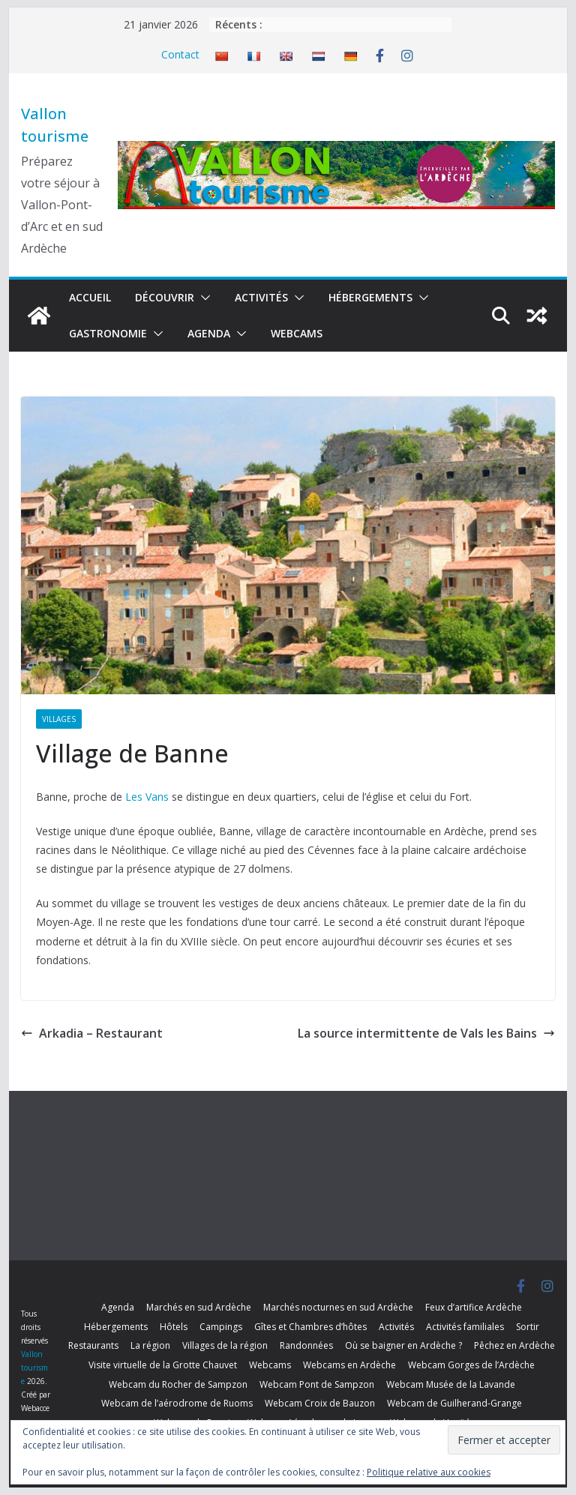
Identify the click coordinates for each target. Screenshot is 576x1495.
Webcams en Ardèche (349, 1365)
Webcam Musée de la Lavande (450, 1384)
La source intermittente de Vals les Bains (426, 1033)
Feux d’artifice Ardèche (473, 1307)
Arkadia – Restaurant (92, 1033)
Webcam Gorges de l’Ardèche (471, 1365)
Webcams (296, 333)
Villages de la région (225, 1345)
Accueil (90, 297)
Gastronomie (108, 333)
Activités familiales (465, 1326)
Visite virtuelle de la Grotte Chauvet (162, 1365)
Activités (261, 297)
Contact (180, 54)
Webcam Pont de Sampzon (317, 1384)
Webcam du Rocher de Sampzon (178, 1384)
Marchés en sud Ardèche (198, 1307)
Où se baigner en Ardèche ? (403, 1345)
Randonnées (306, 1345)
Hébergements (370, 297)
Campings (221, 1326)
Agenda (209, 333)
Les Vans (147, 796)
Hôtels (174, 1326)
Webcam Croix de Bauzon (320, 1403)
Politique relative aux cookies (428, 1472)
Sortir (527, 1326)
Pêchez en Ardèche (514, 1345)
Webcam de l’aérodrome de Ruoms (177, 1403)
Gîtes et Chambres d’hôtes (310, 1326)
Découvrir (164, 297)
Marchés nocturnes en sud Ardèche (338, 1307)
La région (150, 1345)
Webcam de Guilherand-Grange (454, 1403)
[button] (202, 297)
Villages (59, 719)
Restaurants (93, 1345)
